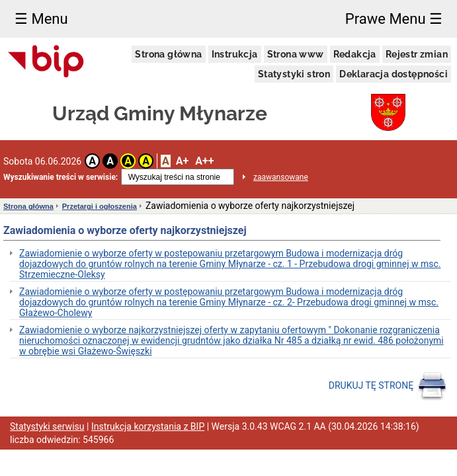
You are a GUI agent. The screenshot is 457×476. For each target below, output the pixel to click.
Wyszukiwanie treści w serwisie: (60, 177)
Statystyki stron (294, 74)
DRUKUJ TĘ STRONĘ (388, 386)
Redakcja (354, 54)
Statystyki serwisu (47, 426)
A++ (204, 161)
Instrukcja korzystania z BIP (147, 426)
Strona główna (168, 54)
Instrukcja (235, 54)
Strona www (295, 54)
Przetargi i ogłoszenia (99, 206)
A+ (182, 161)
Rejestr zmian (417, 54)
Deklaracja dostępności (393, 74)
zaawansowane (280, 177)
